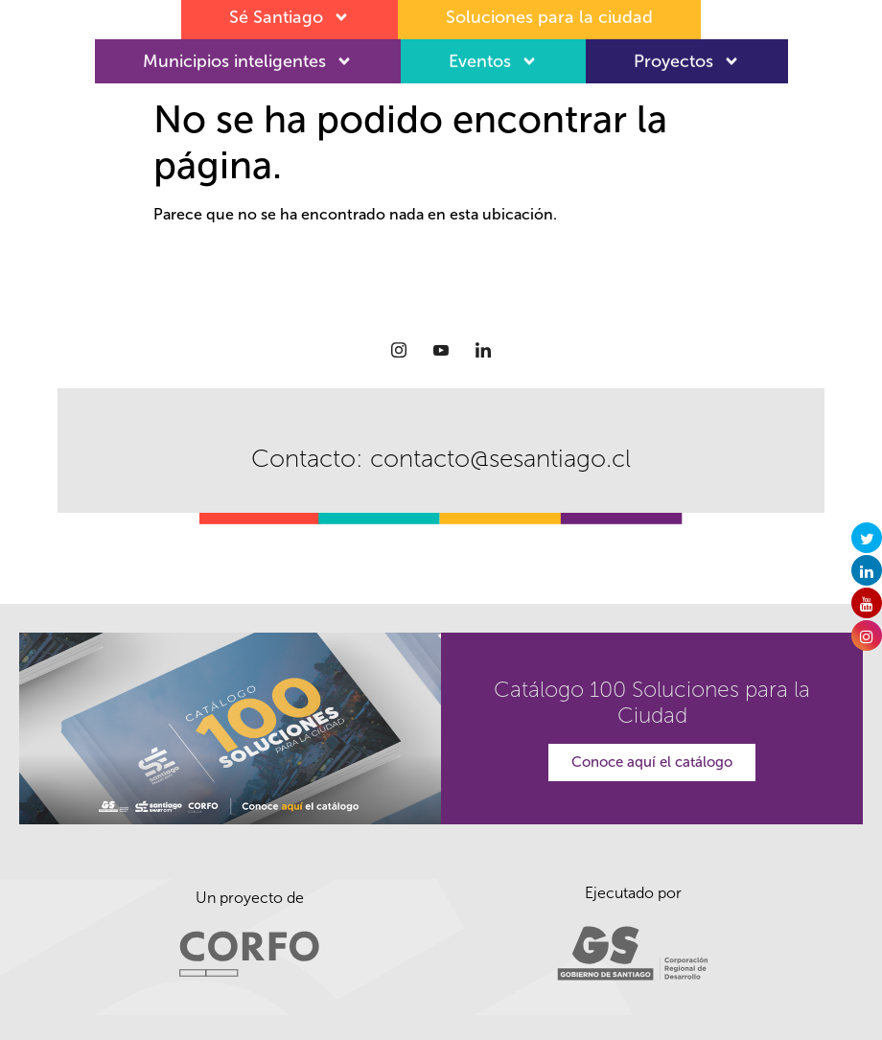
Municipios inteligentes (248, 55)
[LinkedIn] (483, 349)
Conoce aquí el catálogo (651, 762)
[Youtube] (441, 349)
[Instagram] (398, 349)
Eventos (493, 55)
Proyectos (687, 55)
